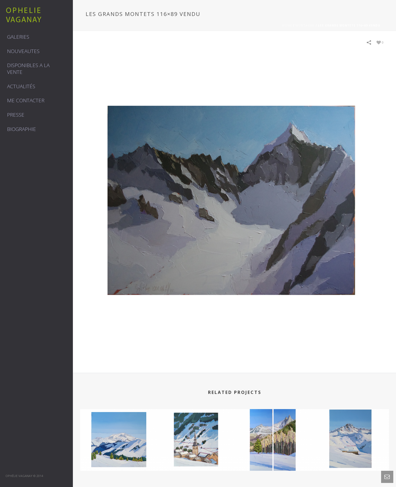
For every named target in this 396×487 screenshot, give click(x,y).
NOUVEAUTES (23, 51)
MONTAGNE (305, 25)
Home (287, 25)
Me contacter (25, 100)
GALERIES (18, 36)
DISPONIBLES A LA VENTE (28, 68)
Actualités (21, 86)
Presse (15, 114)
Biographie (21, 129)
